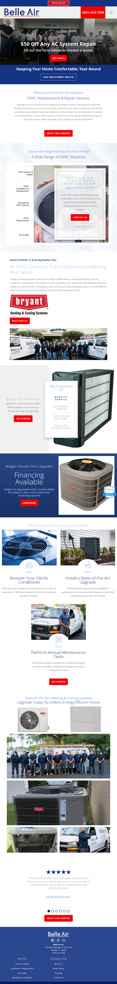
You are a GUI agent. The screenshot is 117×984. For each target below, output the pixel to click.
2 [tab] (53, 911)
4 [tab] (60, 911)
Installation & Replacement (22, 968)
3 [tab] (56, 911)
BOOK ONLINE (58, 3)
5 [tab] (64, 911)
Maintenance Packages (22, 977)
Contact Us (80, 217)
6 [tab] (68, 911)
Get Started (23, 418)
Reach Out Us (19, 320)
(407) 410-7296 (93, 12)
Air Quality (22, 973)
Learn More (80, 226)
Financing (58, 973)
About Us (58, 964)
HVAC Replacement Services (58, 77)
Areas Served (58, 968)
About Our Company (58, 133)
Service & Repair (22, 964)
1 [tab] (49, 911)
